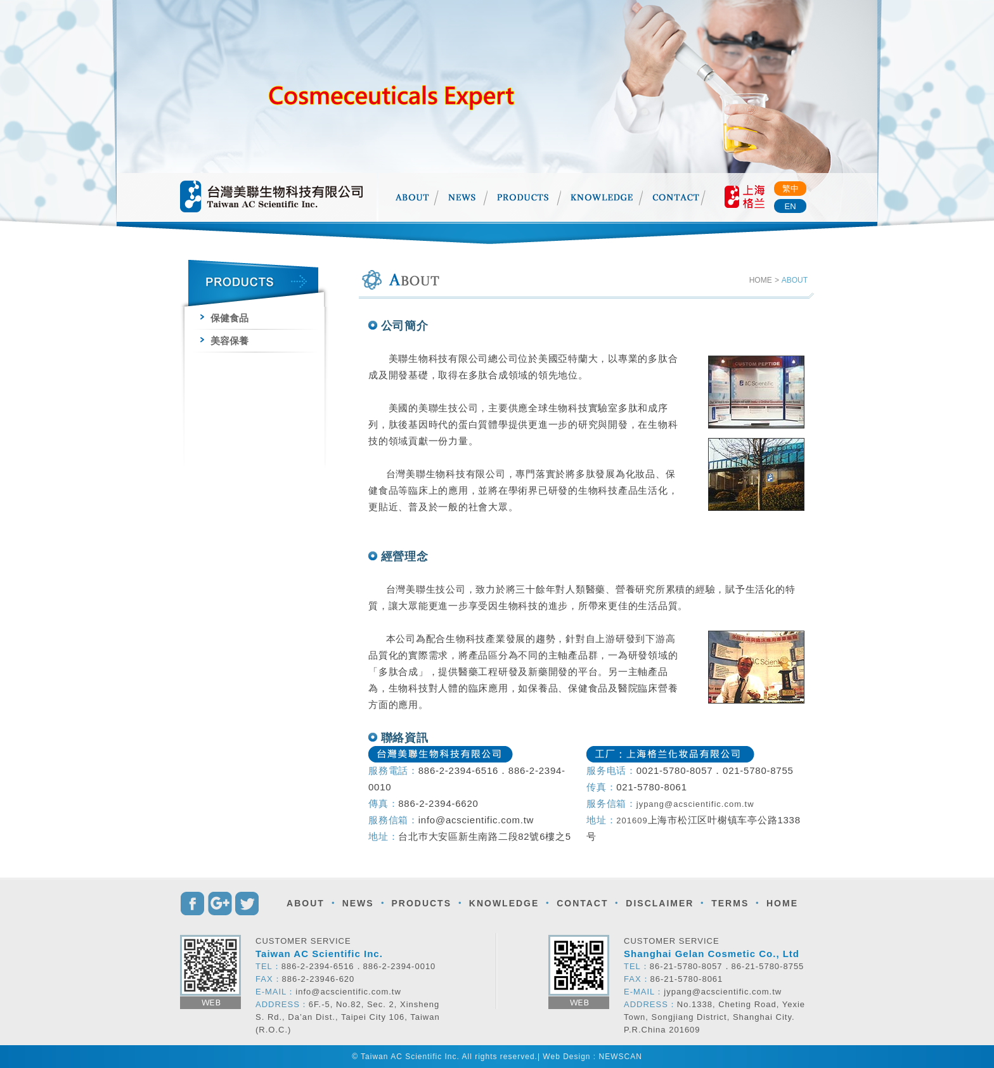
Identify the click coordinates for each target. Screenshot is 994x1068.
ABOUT (306, 903)
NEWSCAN (620, 1056)
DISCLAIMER (660, 903)
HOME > (764, 280)
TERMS (730, 903)
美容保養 (224, 340)
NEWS (358, 903)
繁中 (790, 188)
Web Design (566, 1056)
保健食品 (224, 317)
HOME (782, 903)
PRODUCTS (421, 903)
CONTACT (582, 903)
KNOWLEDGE (504, 903)
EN (790, 206)
